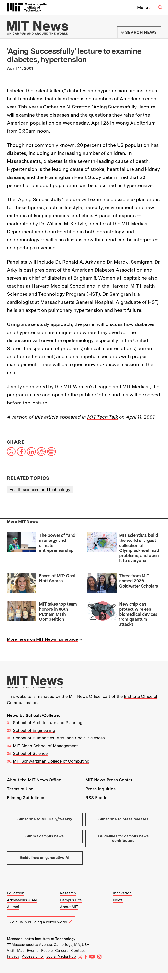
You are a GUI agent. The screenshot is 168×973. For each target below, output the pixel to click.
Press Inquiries (100, 788)
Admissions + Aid (22, 900)
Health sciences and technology (39, 489)
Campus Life (71, 900)
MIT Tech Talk (102, 417)
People (47, 950)
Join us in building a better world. (41, 922)
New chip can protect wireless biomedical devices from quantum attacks (138, 614)
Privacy (13, 956)
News (118, 900)
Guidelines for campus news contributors (123, 838)
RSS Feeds (96, 797)
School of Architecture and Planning (47, 722)
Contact (78, 950)
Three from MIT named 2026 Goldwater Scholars (138, 580)
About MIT (69, 907)
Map (20, 950)
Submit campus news (44, 836)
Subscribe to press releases (123, 819)
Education (15, 893)
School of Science (30, 753)
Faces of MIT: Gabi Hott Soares (57, 578)
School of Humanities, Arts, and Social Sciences (59, 738)
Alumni (13, 907)
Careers (62, 950)
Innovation (122, 893)
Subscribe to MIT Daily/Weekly (44, 819)
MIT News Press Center (108, 779)
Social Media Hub (61, 956)
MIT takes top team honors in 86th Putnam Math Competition (58, 611)
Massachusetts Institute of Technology (41, 939)
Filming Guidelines (25, 797)
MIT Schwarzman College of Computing (51, 761)
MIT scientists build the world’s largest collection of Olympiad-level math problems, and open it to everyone (139, 548)
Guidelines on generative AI (44, 857)
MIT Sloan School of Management (45, 745)
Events (33, 950)
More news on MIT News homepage (42, 639)
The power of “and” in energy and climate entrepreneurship (58, 543)
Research (68, 893)
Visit (11, 950)
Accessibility (33, 956)
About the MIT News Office (34, 779)
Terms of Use (20, 788)
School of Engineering (34, 730)
